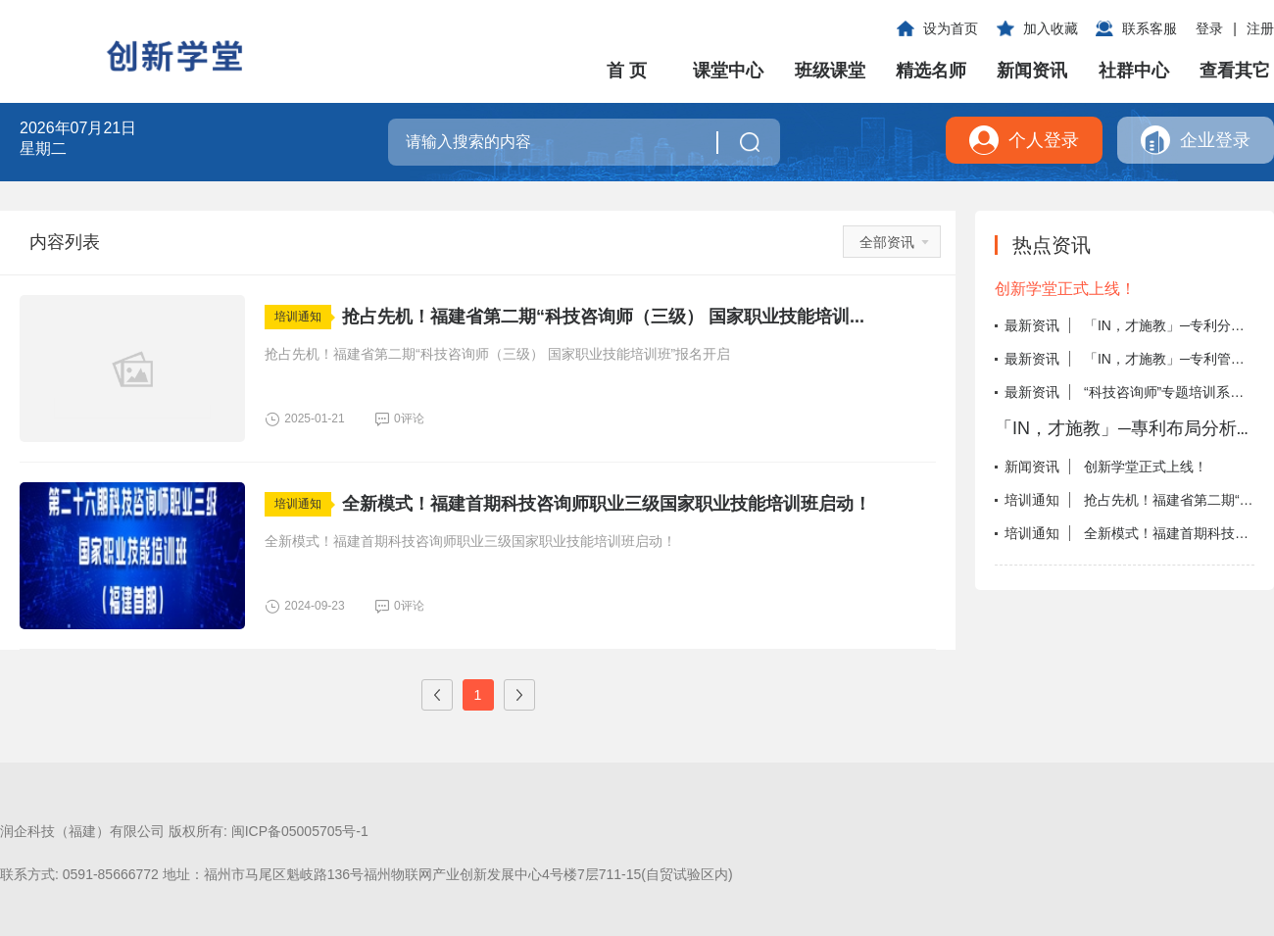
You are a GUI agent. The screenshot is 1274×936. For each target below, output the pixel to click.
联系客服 (1149, 28)
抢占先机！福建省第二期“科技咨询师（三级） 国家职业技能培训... (603, 316)
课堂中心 (728, 70)
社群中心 (1134, 70)
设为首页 (950, 28)
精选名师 (931, 70)
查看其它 (1235, 70)
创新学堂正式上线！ (1065, 288)
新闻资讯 (1032, 70)
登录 (1209, 28)
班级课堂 (830, 70)
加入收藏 (1050, 28)
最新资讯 (1031, 325)
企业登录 (1215, 140)
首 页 (627, 70)
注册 (1260, 28)
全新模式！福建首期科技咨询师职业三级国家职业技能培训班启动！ (606, 504)
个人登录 (1043, 140)
